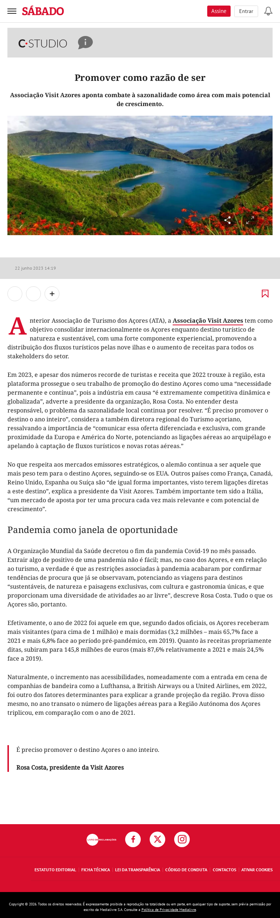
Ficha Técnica (95, 869)
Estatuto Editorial (55, 869)
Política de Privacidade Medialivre (168, 909)
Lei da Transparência (137, 869)
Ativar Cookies (257, 869)
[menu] (11, 11)
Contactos (224, 869)
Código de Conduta (186, 869)
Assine (219, 10)
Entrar (246, 11)
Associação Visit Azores (208, 320)
